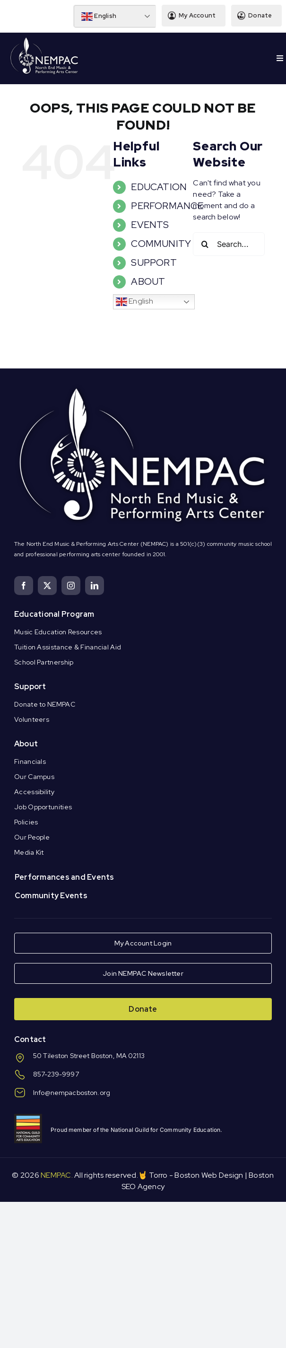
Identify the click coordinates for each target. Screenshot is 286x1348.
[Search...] (229, 244)
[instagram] (70, 585)
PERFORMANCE (167, 206)
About (26, 744)
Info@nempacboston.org (71, 1092)
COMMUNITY (161, 243)
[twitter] (47, 585)
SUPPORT (154, 262)
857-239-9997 (56, 1074)
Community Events (51, 896)
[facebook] (23, 585)
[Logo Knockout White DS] (44, 39)
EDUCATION (159, 187)
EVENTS (150, 225)
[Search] (205, 244)
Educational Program (54, 614)
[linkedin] (94, 585)
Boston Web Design (208, 1175)
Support (30, 687)
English (98, 16)
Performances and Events (64, 877)
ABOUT (148, 281)
